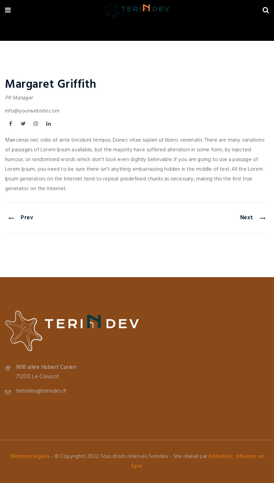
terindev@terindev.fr (41, 391)
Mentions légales (30, 456)
